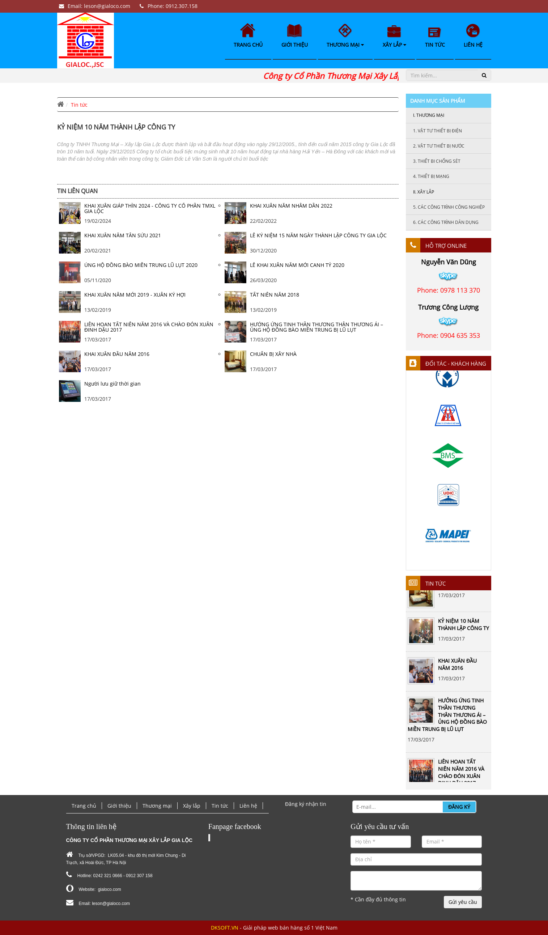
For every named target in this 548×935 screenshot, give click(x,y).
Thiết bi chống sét (436, 161)
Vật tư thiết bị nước (438, 146)
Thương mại (345, 36)
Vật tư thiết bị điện (437, 131)
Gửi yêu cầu (463, 901)
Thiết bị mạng (431, 176)
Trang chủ (248, 35)
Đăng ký (459, 806)
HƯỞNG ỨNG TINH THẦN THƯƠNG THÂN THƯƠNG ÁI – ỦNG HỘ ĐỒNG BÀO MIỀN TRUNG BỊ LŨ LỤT (447, 717)
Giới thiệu (294, 36)
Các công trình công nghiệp (449, 207)
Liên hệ (473, 36)
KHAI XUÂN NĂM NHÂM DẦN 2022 (291, 205)
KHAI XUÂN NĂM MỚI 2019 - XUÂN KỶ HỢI (135, 294)
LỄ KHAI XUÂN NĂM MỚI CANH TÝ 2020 (297, 265)
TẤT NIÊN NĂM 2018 (274, 294)
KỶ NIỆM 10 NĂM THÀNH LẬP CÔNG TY (463, 628)
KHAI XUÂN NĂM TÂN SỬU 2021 (122, 235)
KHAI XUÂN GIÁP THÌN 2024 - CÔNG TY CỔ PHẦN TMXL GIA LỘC (149, 208)
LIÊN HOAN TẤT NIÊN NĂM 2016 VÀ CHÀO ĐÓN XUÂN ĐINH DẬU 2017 (461, 775)
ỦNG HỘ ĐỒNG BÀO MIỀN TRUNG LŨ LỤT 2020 (140, 265)
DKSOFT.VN (224, 927)
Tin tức (435, 37)
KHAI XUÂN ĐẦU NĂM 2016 (457, 667)
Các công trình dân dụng (446, 222)
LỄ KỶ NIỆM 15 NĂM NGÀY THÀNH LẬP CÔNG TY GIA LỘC (318, 235)
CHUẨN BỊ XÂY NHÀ (273, 354)
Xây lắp (394, 36)
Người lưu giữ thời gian (112, 383)
